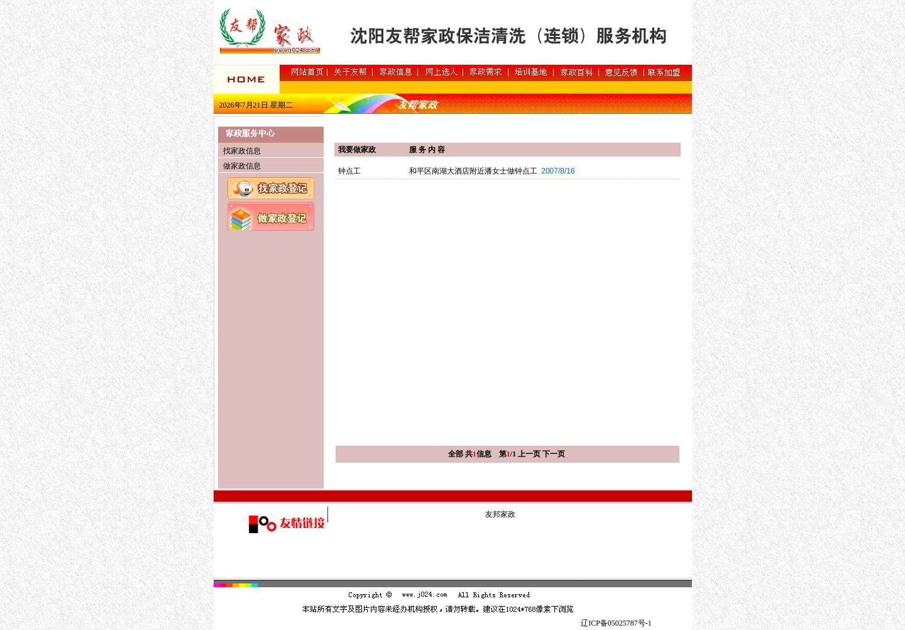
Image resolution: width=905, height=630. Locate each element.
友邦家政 (500, 514)
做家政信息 (242, 166)
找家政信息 (242, 150)
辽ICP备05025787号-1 (616, 623)
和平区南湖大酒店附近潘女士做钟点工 (473, 171)
